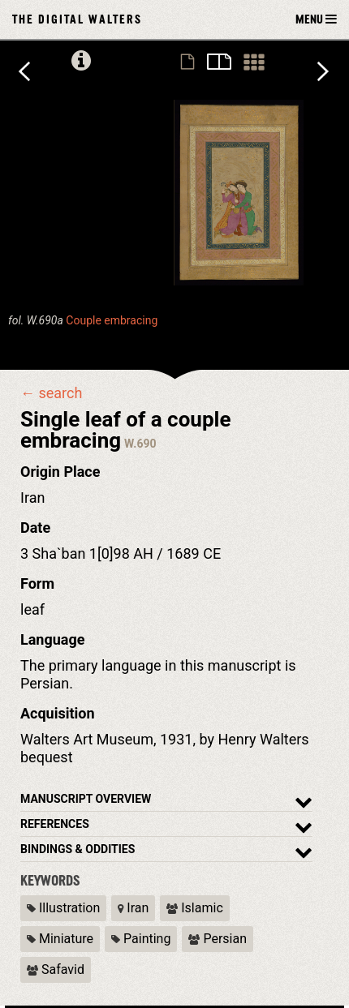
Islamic (194, 908)
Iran (133, 908)
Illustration (63, 908)
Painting (140, 938)
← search (51, 393)
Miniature (60, 938)
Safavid (55, 969)
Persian (217, 938)
